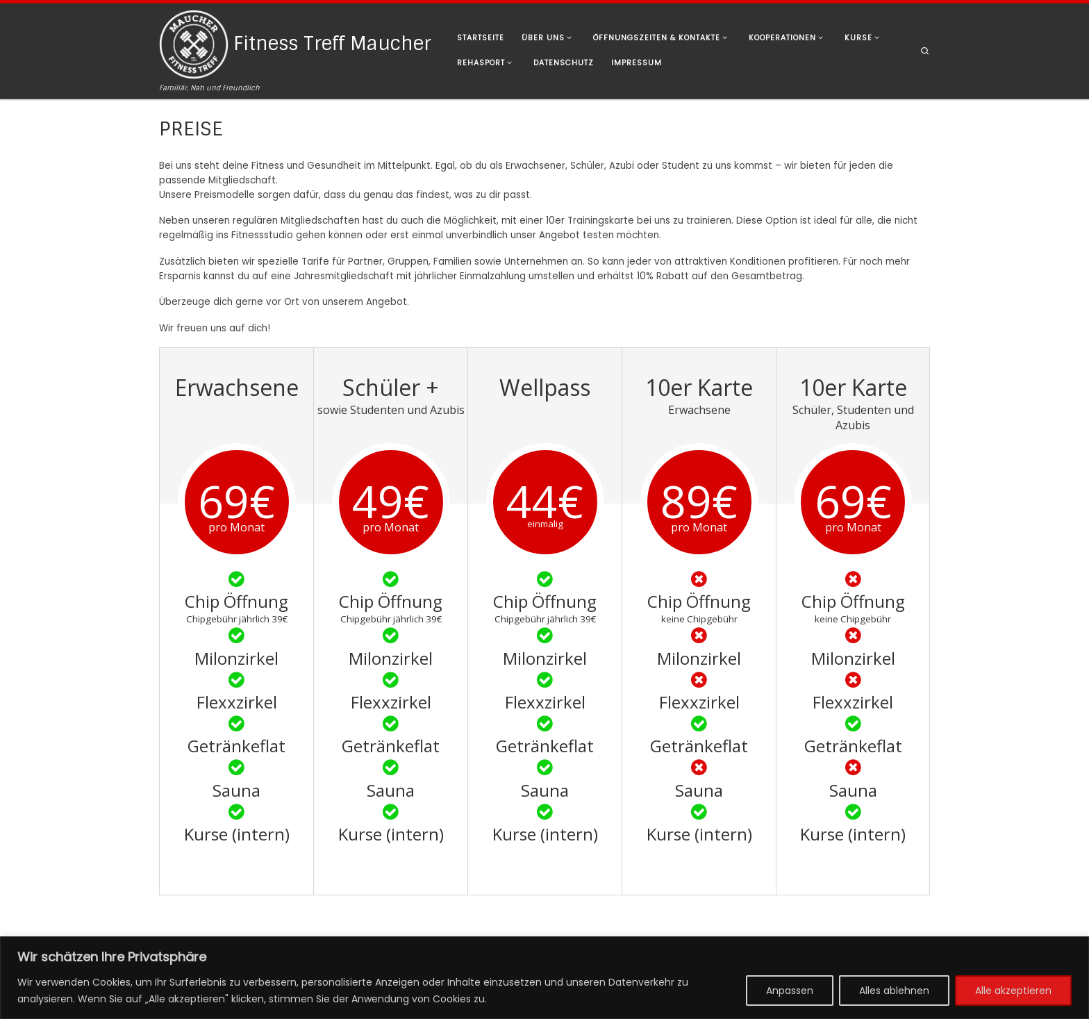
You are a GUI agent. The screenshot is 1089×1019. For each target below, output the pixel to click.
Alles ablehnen (894, 990)
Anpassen (789, 990)
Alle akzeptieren (1013, 990)
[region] (544, 977)
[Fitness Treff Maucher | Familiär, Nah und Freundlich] (193, 43)
